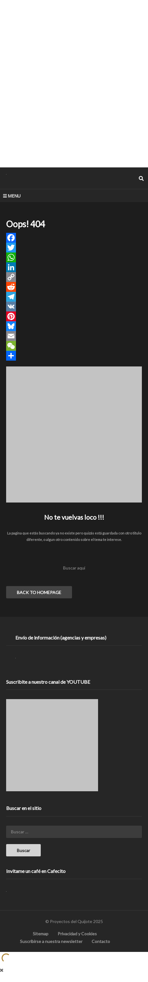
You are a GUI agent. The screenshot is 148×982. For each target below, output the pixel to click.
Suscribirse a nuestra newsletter (51, 941)
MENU (12, 196)
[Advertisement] (74, 83)
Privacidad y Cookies (77, 933)
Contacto (101, 941)
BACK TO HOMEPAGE (39, 592)
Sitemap (40, 933)
